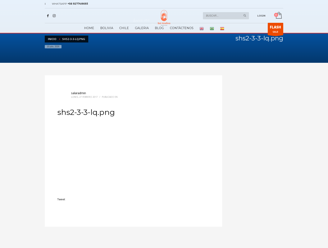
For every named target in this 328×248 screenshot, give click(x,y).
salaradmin (78, 93)
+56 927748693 (78, 3)
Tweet (61, 199)
